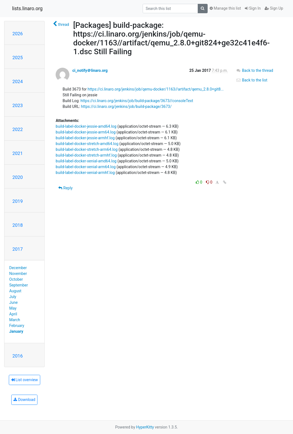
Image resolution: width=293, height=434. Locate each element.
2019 (17, 201)
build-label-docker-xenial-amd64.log (86, 161)
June (13, 302)
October (16, 279)
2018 (17, 225)
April (13, 314)
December (18, 268)
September (18, 285)
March (14, 320)
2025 (17, 57)
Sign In (253, 8)
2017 (17, 249)
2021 (17, 153)
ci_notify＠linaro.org (90, 70)
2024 (17, 81)
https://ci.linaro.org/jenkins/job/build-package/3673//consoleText (136, 101)
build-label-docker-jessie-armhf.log (85, 138)
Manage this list (225, 8)
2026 (17, 33)
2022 (17, 129)
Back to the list (251, 80)
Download (24, 399)
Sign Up (274, 8)
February (16, 325)
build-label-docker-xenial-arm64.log (86, 167)
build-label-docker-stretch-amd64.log (87, 143)
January (16, 331)
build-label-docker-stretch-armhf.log (86, 155)
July (12, 296)
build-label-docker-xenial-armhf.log (85, 172)
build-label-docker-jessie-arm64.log (85, 132)
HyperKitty (145, 427)
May (13, 308)
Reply (65, 188)
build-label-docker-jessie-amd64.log (86, 126)
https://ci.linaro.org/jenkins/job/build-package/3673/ (126, 106)
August (15, 291)
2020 (17, 177)
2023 (17, 105)
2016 (17, 356)
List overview (24, 380)
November (18, 273)
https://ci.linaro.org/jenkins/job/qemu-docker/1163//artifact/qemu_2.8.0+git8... (156, 89)
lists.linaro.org (27, 8)
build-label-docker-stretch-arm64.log (87, 149)
